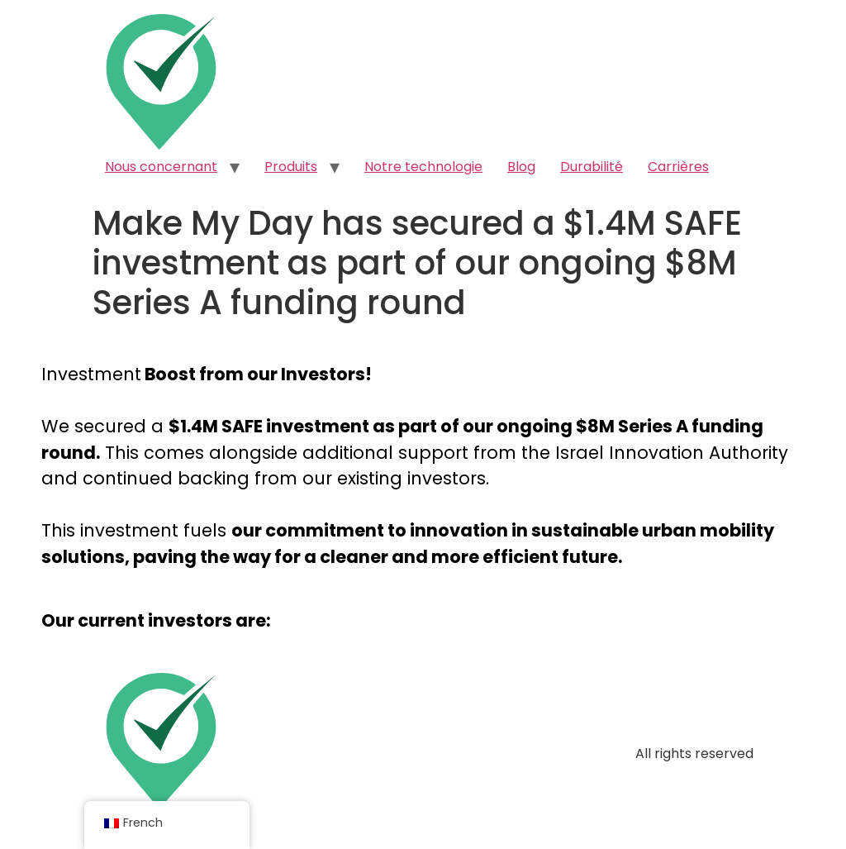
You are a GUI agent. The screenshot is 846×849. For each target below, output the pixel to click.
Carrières (678, 166)
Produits (290, 166)
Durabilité (591, 166)
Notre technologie (423, 166)
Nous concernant (161, 166)
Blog (521, 166)
